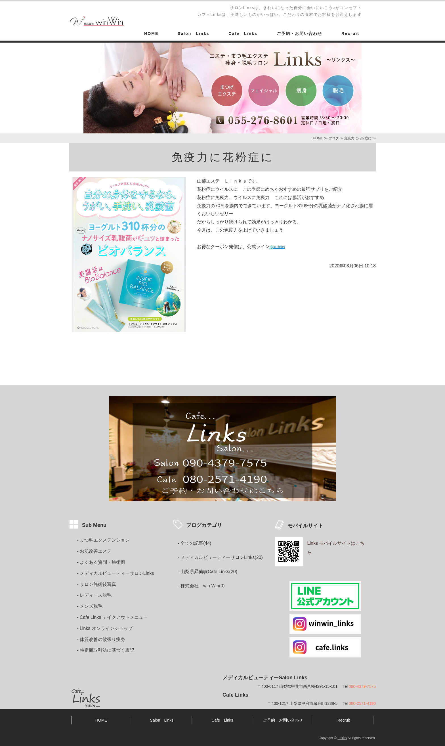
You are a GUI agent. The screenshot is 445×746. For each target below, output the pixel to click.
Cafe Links (242, 33)
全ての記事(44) (195, 543)
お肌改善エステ (96, 551)
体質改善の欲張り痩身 (102, 639)
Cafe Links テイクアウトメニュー (114, 617)
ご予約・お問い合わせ (299, 33)
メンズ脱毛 (91, 606)
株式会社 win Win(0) (202, 585)
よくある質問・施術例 (102, 562)
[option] (222, 88)
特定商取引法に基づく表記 (107, 650)
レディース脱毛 (96, 595)
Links (342, 737)
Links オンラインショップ (106, 628)
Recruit (350, 33)
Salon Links (193, 33)
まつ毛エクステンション (105, 540)
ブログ (334, 138)
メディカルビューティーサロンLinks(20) (221, 557)
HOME (151, 33)
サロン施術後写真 (98, 584)
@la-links (277, 247)
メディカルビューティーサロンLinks (117, 573)
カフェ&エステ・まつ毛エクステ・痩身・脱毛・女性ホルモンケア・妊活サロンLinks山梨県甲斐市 (97, 22)
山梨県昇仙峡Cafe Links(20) (208, 571)
